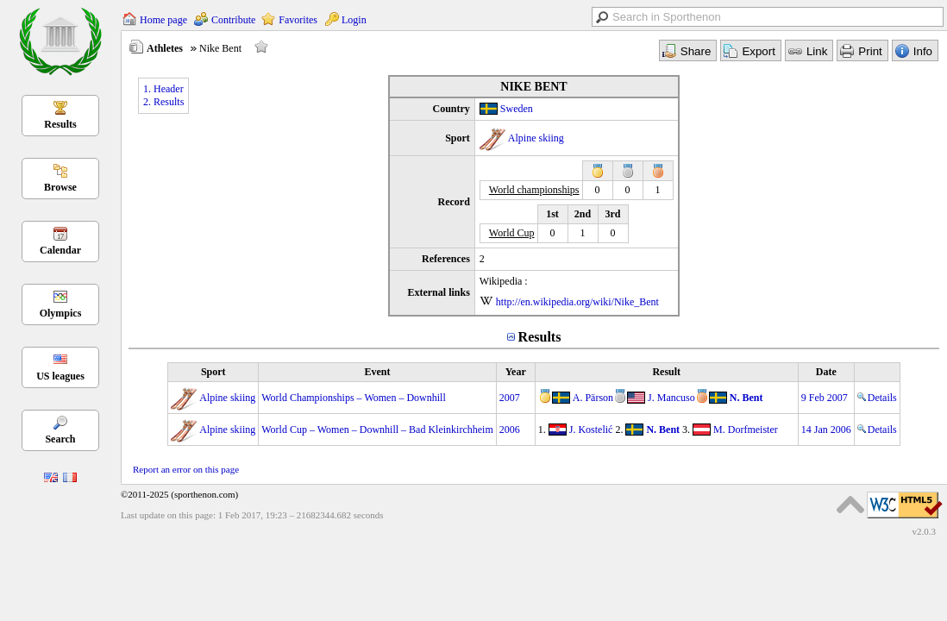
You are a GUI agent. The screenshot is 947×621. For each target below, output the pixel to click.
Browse (60, 187)
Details (877, 398)
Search (60, 439)
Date (826, 372)
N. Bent (746, 398)
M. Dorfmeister (745, 429)
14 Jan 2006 (826, 429)
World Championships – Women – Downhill (353, 398)
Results (60, 124)
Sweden (516, 109)
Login (354, 20)
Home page (163, 20)
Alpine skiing (536, 138)
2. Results (163, 102)
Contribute (233, 20)
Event (377, 372)
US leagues (60, 376)
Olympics (61, 313)
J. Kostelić (591, 429)
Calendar (60, 250)
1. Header (163, 89)
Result (666, 372)
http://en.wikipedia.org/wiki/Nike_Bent (577, 302)
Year (515, 372)
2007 (509, 398)
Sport (213, 372)
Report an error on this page (186, 469)
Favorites (298, 20)
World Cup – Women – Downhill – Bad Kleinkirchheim (376, 429)
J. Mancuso (671, 398)
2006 (509, 429)
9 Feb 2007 (824, 398)
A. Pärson (593, 398)
